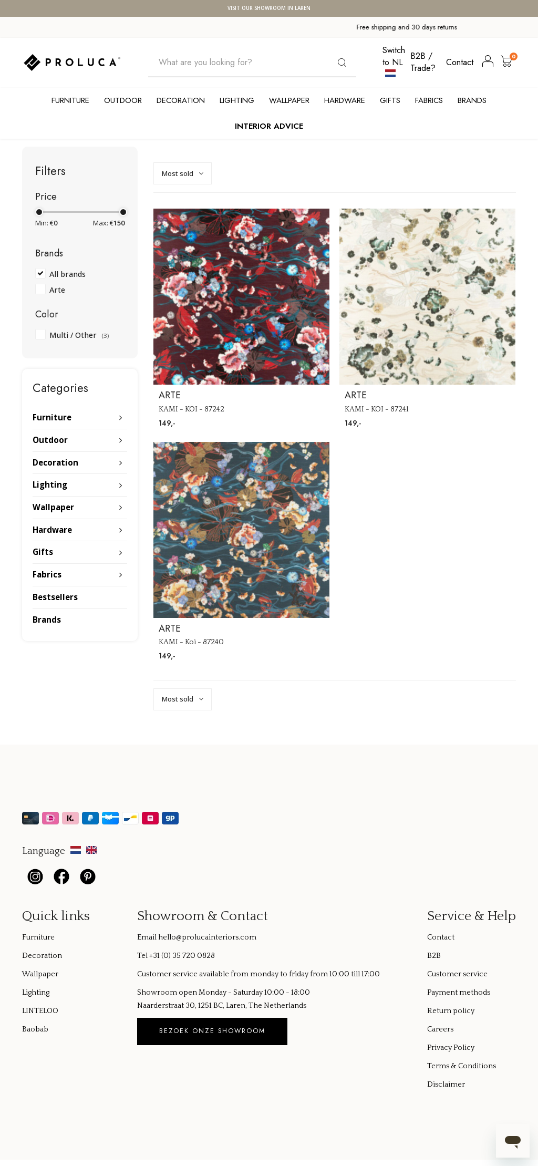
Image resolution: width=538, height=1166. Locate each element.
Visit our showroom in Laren (269, 8)
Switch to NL (393, 61)
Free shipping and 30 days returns (142, 27)
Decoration (181, 100)
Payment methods (458, 992)
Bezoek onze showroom (212, 1031)
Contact (459, 62)
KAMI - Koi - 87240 (191, 642)
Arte (57, 289)
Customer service (457, 974)
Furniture (70, 100)
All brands (67, 273)
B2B (434, 956)
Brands (472, 100)
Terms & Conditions (461, 1066)
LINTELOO (40, 1011)
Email (147, 937)
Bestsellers (55, 597)
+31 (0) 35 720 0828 (182, 956)
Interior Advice (269, 126)
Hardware (344, 100)
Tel (143, 956)
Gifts (390, 100)
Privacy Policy (450, 1048)
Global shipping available (395, 27)
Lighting (237, 100)
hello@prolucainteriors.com (207, 937)
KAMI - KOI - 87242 (191, 409)
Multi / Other (79, 335)
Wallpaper (289, 100)
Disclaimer (446, 1084)
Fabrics (429, 100)
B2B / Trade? (423, 62)
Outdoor (123, 100)
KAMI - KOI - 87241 (377, 409)
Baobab (35, 1029)
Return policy (450, 1011)
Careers (440, 1029)
